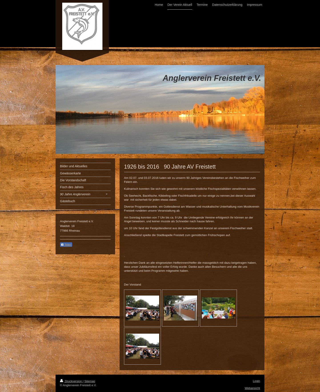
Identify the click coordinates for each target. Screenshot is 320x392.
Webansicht (252, 388)
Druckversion (71, 381)
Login (256, 381)
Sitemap (89, 381)
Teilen (66, 244)
